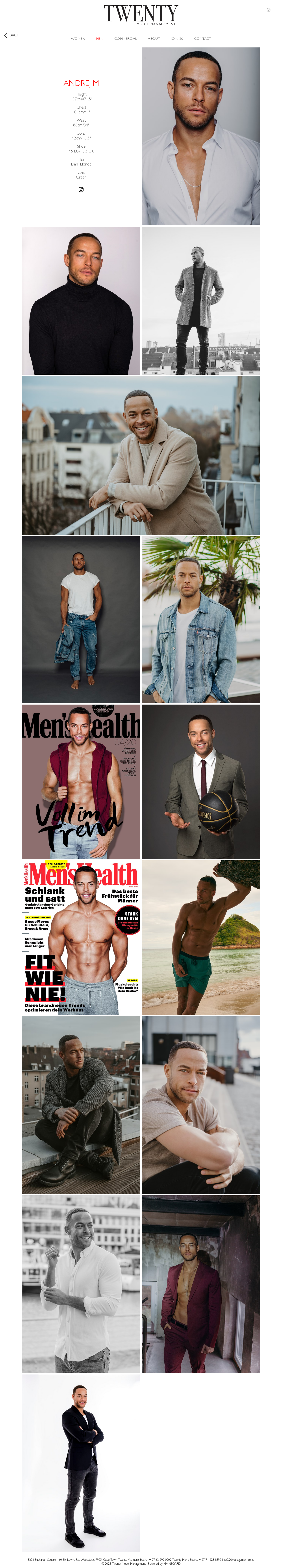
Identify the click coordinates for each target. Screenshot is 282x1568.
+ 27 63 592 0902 (160, 1560)
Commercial (125, 39)
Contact (202, 39)
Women (78, 39)
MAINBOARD (171, 1564)
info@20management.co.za (238, 1560)
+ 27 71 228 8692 (210, 1560)
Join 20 (177, 39)
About (154, 39)
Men (99, 39)
